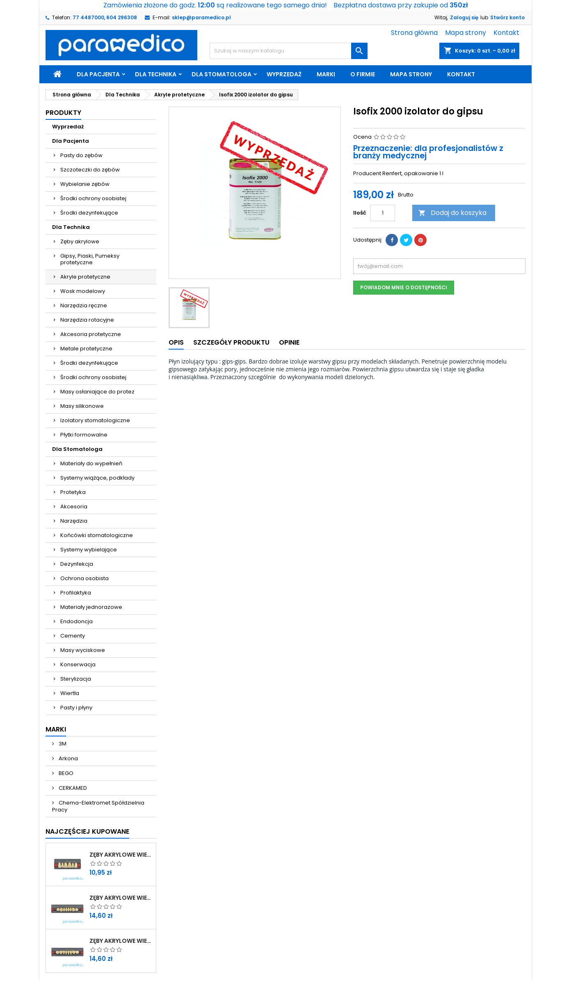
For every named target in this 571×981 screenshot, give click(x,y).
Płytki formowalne (83, 435)
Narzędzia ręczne (83, 305)
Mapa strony (465, 32)
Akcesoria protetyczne (90, 334)
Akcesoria (73, 506)
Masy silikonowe (82, 406)
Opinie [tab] (289, 342)
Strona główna (414, 32)
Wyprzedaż (284, 74)
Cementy (72, 636)
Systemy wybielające (88, 549)
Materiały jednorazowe (91, 607)
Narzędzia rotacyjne (87, 320)
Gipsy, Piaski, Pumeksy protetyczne (89, 259)
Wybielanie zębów (85, 184)
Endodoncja (76, 621)
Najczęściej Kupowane (87, 831)
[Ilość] (382, 213)
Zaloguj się (464, 17)
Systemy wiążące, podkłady (97, 478)
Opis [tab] (176, 342)
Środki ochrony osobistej (93, 198)
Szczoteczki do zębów (90, 170)
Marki (326, 74)
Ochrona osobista (84, 578)
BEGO (65, 773)
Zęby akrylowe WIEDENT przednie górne (121, 854)
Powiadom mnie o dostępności (403, 287)
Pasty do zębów (81, 155)
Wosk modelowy (82, 291)
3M (61, 744)
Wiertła (69, 693)
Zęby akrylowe (79, 241)
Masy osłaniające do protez (97, 392)
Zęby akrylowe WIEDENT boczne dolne (121, 941)
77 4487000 (88, 17)
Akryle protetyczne (85, 277)
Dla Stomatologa (221, 74)
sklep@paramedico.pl (201, 17)
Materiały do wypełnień (91, 463)
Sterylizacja (75, 679)
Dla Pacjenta (98, 74)
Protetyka (73, 492)
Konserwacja (78, 664)
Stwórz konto (507, 17)
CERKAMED (72, 788)
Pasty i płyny (76, 707)
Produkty (63, 112)
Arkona (67, 758)
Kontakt (506, 32)
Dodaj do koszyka (452, 212)
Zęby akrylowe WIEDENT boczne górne (121, 897)
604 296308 (121, 17)
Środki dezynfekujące (89, 213)
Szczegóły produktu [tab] (231, 342)
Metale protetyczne (86, 348)
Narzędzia (73, 521)
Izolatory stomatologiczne (95, 420)
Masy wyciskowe (82, 650)
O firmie (362, 74)
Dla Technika (155, 74)
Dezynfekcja (76, 564)
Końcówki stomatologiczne (96, 535)
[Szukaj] (289, 51)
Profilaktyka (75, 593)
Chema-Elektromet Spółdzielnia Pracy (98, 806)
